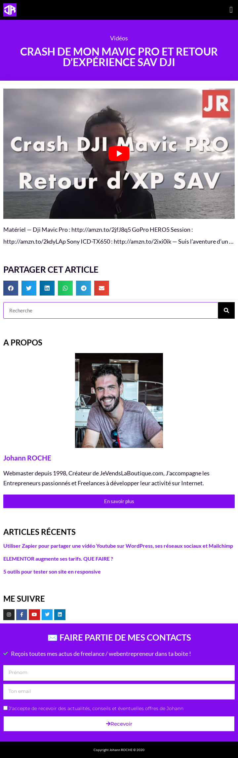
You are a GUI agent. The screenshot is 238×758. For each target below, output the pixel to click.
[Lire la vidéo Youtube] (119, 154)
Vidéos (119, 38)
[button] (231, 10)
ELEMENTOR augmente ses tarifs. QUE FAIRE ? (58, 558)
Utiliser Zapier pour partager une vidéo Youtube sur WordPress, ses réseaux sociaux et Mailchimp (118, 545)
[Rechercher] (226, 310)
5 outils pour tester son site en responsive (52, 571)
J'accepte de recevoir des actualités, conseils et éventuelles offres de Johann (96, 708)
